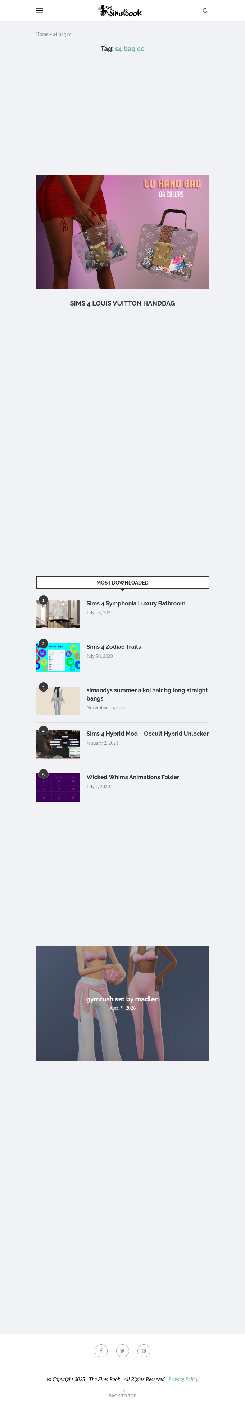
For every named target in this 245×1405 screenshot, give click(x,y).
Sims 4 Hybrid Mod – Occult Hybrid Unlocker (148, 733)
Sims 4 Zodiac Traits (114, 646)
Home (42, 34)
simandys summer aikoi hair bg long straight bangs (147, 694)
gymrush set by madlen (122, 999)
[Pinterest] (143, 1350)
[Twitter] (122, 1350)
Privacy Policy (183, 1379)
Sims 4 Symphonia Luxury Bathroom (136, 603)
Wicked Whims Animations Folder (133, 777)
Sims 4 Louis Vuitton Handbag (122, 303)
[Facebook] (101, 1350)
